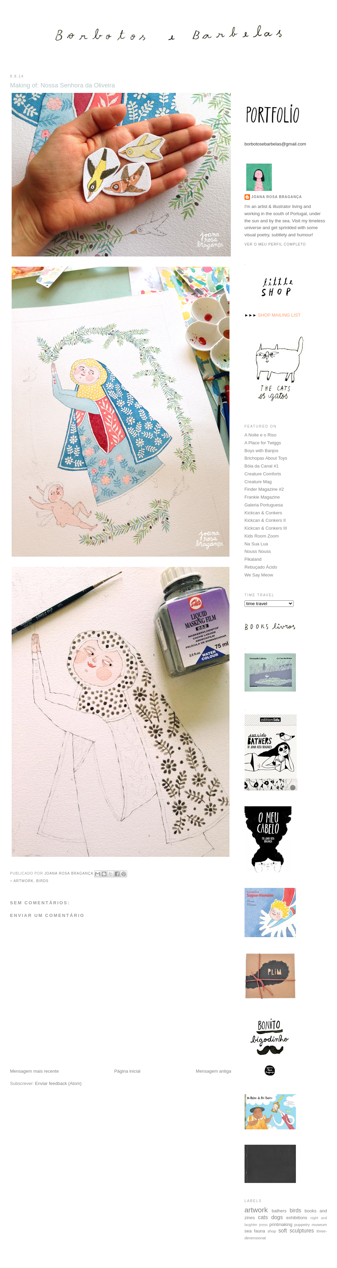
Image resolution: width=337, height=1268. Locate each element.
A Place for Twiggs (263, 442)
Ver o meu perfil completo (275, 244)
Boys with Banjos (261, 450)
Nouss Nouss (258, 551)
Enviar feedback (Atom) (58, 1083)
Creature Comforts (263, 473)
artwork (23, 881)
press (263, 1224)
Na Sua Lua (256, 543)
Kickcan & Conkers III (266, 527)
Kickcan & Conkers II (265, 519)
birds (42, 881)
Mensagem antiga (213, 1071)
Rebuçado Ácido (261, 566)
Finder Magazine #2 (264, 488)
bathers (279, 1210)
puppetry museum (310, 1224)
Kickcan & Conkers (263, 512)
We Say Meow (259, 574)
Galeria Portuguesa (264, 504)
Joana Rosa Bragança (276, 196)
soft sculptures (296, 1230)
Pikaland (253, 558)
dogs (277, 1217)
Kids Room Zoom (262, 535)
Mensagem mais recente (34, 1071)
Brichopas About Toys (266, 457)
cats (263, 1217)
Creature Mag (258, 481)
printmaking (280, 1224)
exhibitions (296, 1217)
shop (271, 1230)
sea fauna (255, 1230)
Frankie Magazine (262, 496)
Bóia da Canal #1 (262, 465)
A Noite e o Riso (260, 434)
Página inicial (127, 1071)
